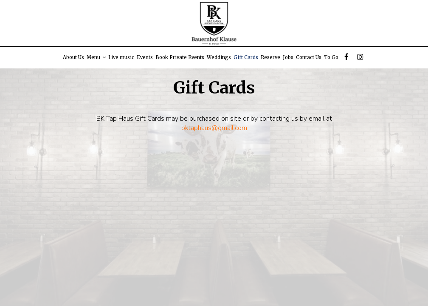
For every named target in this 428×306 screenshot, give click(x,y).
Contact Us (308, 57)
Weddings (219, 57)
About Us (73, 57)
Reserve (270, 57)
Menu (96, 57)
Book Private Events (179, 57)
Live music (121, 57)
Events (145, 57)
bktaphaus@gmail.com (214, 127)
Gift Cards (246, 57)
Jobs (288, 57)
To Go (331, 57)
